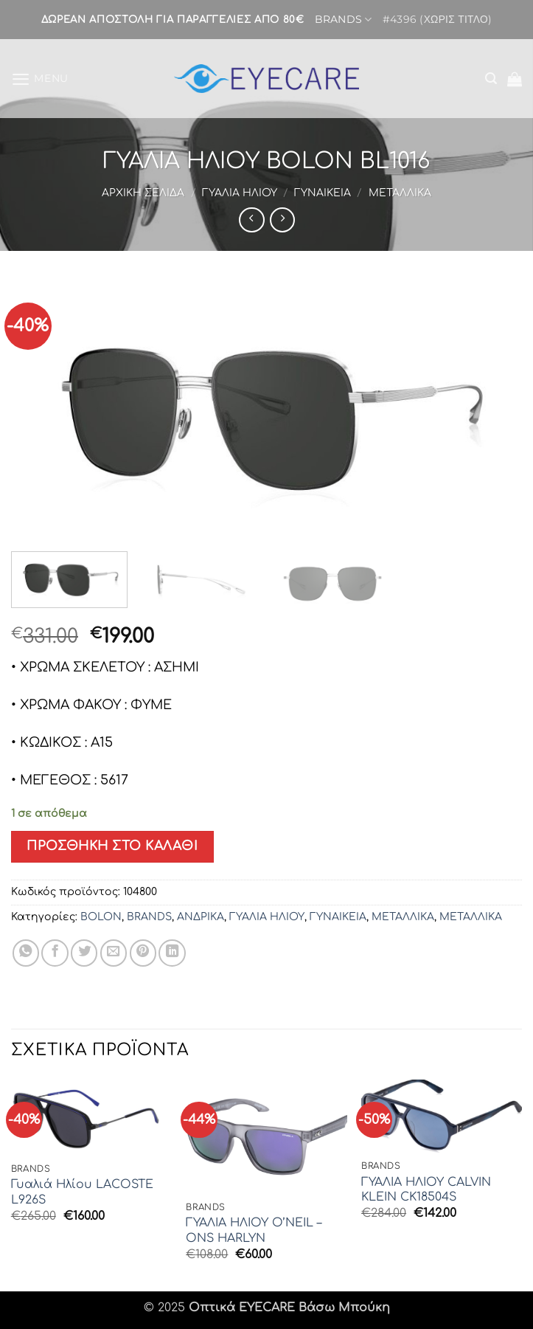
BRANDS (343, 20)
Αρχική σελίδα (143, 193)
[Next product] (251, 219)
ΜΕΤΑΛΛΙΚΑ (400, 193)
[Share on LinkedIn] (171, 952)
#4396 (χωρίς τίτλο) (437, 19)
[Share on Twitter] (84, 952)
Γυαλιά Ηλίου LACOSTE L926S (82, 1192)
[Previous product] (282, 219)
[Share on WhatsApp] (26, 952)
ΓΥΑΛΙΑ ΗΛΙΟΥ (239, 193)
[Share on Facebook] (54, 952)
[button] (40, 78)
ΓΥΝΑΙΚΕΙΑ (322, 193)
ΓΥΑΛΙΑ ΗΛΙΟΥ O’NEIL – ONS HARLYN (253, 1230)
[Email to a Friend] (113, 952)
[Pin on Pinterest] (143, 952)
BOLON (101, 916)
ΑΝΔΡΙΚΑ (200, 916)
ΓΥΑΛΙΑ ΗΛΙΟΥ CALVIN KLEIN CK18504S (426, 1190)
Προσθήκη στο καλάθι (112, 846)
